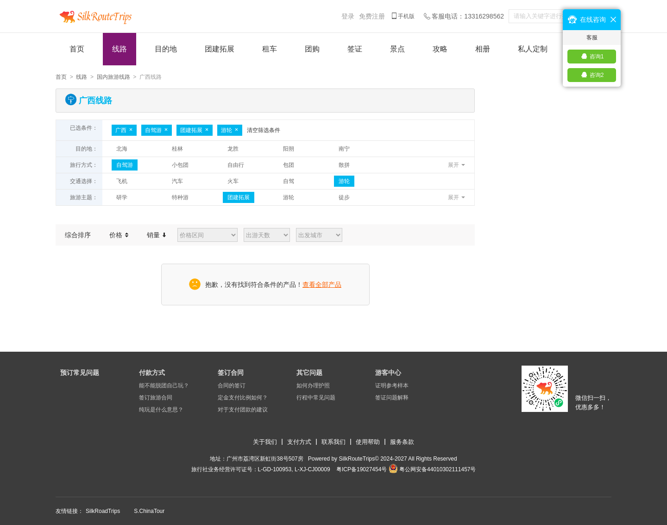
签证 (354, 49)
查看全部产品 (321, 284)
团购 (312, 49)
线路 (119, 49)
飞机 (121, 181)
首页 (76, 49)
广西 (124, 130)
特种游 (180, 197)
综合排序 (78, 235)
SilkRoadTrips (103, 511)
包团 (288, 165)
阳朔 (288, 148)
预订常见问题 (79, 372)
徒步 (344, 197)
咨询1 (597, 56)
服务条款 (402, 442)
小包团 (180, 165)
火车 (233, 181)
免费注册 (372, 16)
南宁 (344, 148)
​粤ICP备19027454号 (361, 469)
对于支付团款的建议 (243, 409)
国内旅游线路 (113, 77)
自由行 (235, 165)
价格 (118, 235)
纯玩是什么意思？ (161, 409)
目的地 (166, 49)
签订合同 (231, 372)
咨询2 (597, 75)
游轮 (230, 130)
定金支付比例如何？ (243, 397)
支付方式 (299, 442)
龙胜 (233, 148)
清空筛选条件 (263, 130)
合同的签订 (231, 385)
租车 (269, 49)
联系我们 (333, 442)
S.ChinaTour (149, 511)
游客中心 (388, 372)
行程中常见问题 (315, 397)
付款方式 (152, 372)
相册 (482, 49)
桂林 (177, 148)
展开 (453, 165)
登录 (347, 16)
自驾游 (156, 130)
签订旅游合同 (155, 397)
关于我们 (265, 442)
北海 (121, 148)
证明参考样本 (392, 385)
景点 (397, 49)
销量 (156, 235)
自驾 (288, 181)
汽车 (177, 181)
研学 (121, 197)
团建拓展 (219, 49)
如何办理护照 (313, 385)
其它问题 (309, 372)
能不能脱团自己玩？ (164, 385)
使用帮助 (368, 442)
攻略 (440, 49)
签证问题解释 (392, 397)
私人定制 (532, 49)
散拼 (344, 165)
